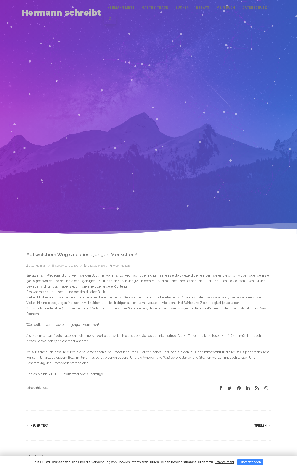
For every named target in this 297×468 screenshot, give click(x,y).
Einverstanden (250, 462)
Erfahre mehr (224, 462)
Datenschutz (254, 7)
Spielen (262, 426)
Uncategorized (96, 265)
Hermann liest (121, 7)
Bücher (182, 7)
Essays (202, 7)
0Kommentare (121, 265)
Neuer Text (37, 426)
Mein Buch (226, 7)
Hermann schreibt (61, 13)
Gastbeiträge (155, 7)
